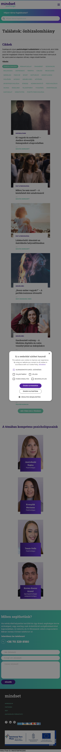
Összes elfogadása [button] (30, 386)
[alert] (30, 376)
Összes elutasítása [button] (30, 391)
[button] (30, 397)
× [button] (49, 353)
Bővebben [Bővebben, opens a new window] (42, 365)
